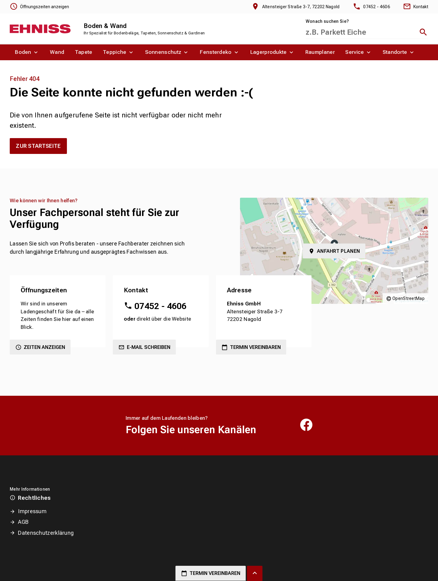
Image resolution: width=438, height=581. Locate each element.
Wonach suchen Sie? (327, 21)
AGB (23, 522)
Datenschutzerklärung (46, 533)
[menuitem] (27, 52)
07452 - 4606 (160, 306)
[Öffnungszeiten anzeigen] (39, 6)
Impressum (32, 511)
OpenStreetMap (408, 298)
